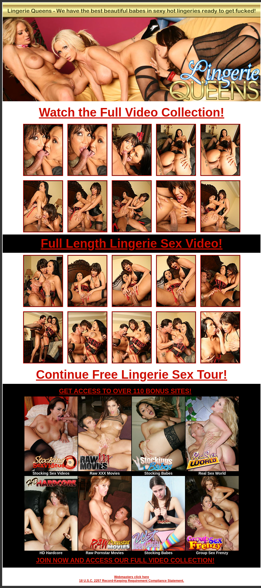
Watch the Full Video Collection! (131, 112)
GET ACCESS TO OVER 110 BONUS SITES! (125, 391)
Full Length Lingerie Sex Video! (132, 243)
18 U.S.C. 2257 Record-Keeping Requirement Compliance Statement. (131, 581)
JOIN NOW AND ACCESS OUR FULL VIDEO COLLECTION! (125, 560)
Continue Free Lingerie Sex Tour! (131, 374)
